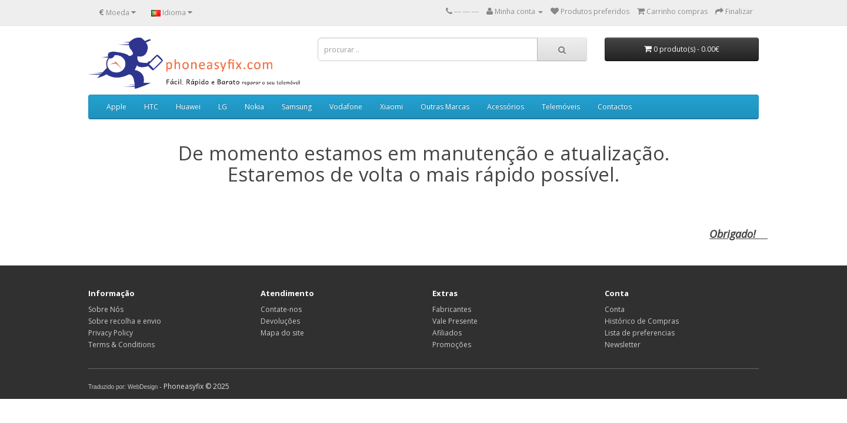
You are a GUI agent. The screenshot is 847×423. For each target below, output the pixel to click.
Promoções (451, 345)
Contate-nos (281, 309)
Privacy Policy (110, 333)
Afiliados (447, 333)
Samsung (297, 107)
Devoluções (280, 321)
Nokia (254, 107)
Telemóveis (561, 107)
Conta (615, 309)
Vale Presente (455, 321)
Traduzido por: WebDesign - (125, 387)
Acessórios (505, 107)
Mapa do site (282, 333)
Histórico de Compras (642, 321)
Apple (116, 107)
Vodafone (345, 107)
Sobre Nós (106, 309)
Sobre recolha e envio (124, 321)
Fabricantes (451, 309)
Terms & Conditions (121, 345)
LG (222, 107)
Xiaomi (391, 107)
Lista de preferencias (640, 333)
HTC (151, 107)
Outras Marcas (445, 107)
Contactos (615, 107)
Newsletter (623, 345)
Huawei (188, 107)
